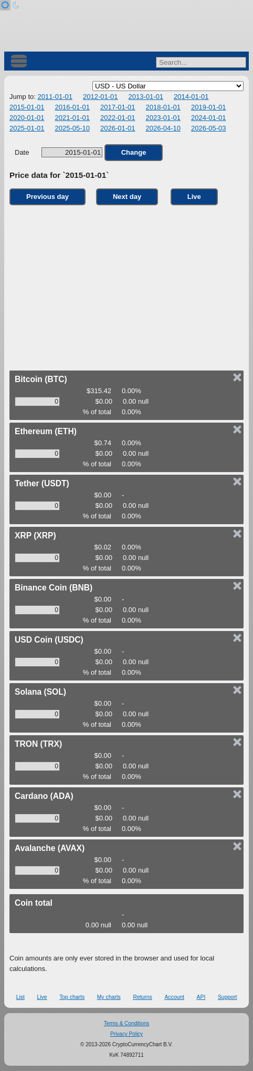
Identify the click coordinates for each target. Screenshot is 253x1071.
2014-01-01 (191, 97)
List (20, 997)
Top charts (72, 997)
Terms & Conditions (127, 1023)
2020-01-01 (27, 118)
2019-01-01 (208, 107)
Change (133, 152)
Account (174, 997)
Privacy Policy (126, 1034)
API (201, 997)
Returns (142, 997)
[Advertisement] (126, 285)
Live (194, 197)
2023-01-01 (163, 118)
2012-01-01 (100, 97)
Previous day (47, 197)
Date (58, 152)
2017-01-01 (117, 107)
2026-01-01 (117, 128)
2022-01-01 (117, 118)
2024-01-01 (208, 118)
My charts (109, 997)
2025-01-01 (27, 128)
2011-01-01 (54, 97)
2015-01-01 (27, 107)
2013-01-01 (145, 97)
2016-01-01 (72, 107)
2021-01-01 (72, 118)
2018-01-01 (163, 107)
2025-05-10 (72, 128)
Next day (127, 197)
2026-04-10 (163, 128)
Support (227, 997)
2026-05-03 (208, 128)
